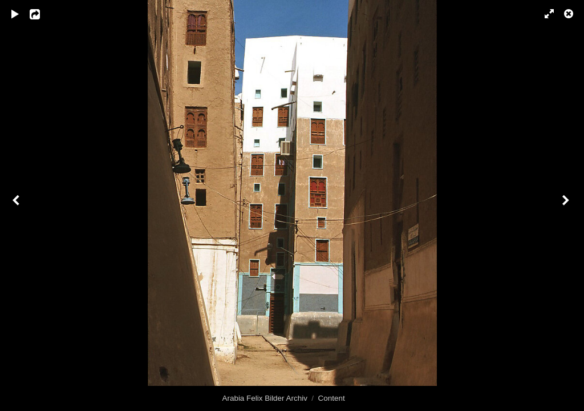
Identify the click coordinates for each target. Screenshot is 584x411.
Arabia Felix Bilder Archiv (264, 398)
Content (331, 398)
